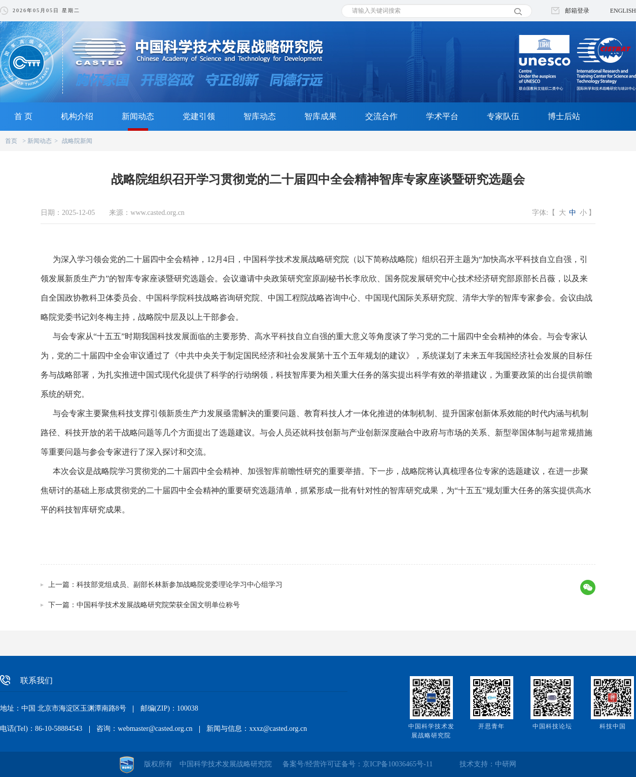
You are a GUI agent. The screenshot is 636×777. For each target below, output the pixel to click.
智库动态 (259, 116)
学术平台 (442, 116)
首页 (11, 140)
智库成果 (320, 116)
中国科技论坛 (552, 726)
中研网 (505, 764)
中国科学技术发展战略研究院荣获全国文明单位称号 (158, 605)
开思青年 (491, 726)
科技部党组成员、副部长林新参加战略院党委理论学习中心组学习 (179, 584)
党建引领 (199, 116)
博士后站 (564, 116)
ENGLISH (623, 10)
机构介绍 (77, 116)
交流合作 (381, 116)
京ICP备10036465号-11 (398, 764)
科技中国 (612, 726)
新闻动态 (138, 116)
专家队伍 (503, 116)
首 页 (23, 116)
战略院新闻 (77, 140)
